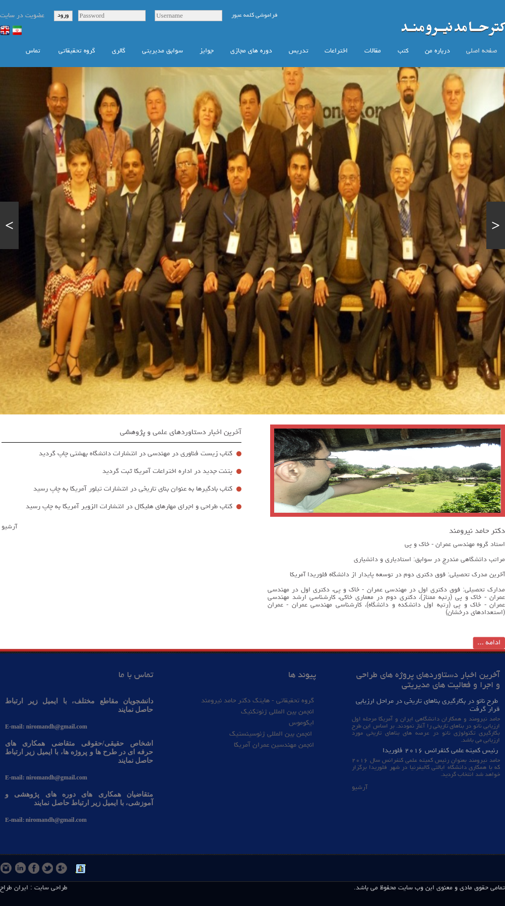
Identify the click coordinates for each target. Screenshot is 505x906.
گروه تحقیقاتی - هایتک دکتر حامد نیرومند (257, 701)
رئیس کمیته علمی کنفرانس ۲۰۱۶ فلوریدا (440, 751)
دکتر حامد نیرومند (477, 531)
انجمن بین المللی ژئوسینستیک (271, 734)
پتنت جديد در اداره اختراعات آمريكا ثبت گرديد (167, 471)
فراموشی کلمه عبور (254, 15)
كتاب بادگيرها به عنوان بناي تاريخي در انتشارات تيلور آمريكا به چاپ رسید (131, 489)
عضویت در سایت (22, 16)
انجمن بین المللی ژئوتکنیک (276, 712)
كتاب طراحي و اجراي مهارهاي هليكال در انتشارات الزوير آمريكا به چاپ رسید (129, 507)
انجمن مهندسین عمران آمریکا (274, 745)
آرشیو (9, 527)
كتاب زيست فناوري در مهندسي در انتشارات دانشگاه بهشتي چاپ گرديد (135, 454)
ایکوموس (301, 723)
